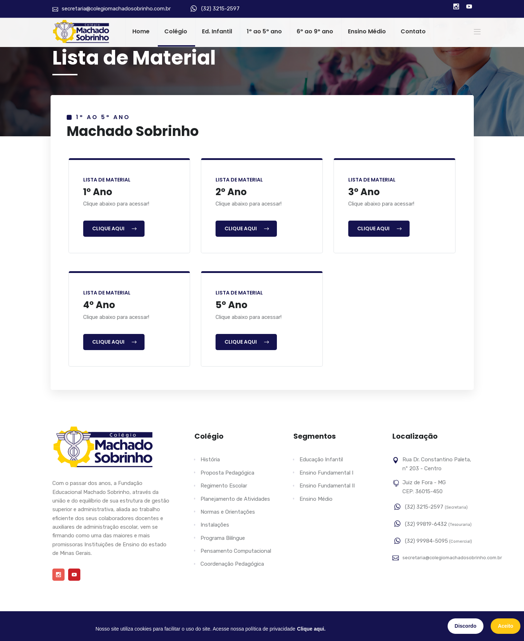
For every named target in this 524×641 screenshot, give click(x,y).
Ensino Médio (367, 31)
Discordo (466, 626)
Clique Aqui (114, 228)
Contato (413, 31)
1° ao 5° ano (264, 31)
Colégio (175, 31)
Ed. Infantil (217, 31)
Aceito (505, 626)
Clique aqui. (311, 629)
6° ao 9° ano (315, 31)
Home (141, 31)
